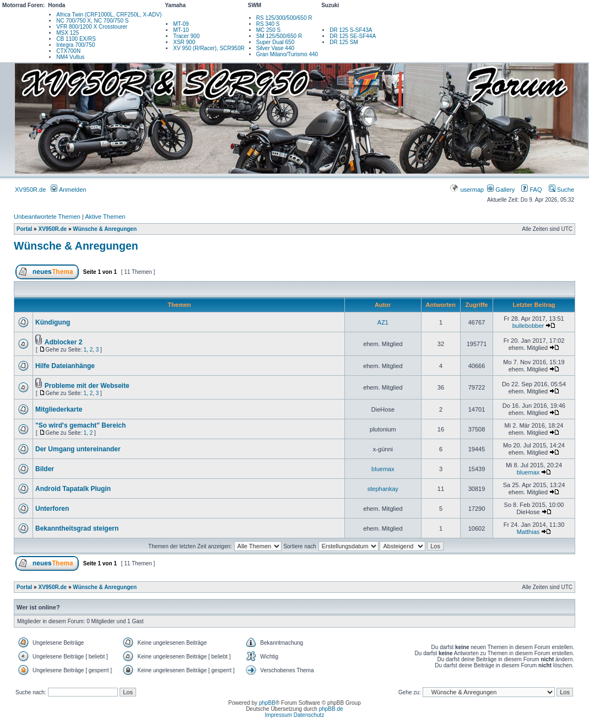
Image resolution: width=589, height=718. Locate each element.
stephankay (383, 488)
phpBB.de (331, 709)
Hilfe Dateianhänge (65, 366)
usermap (467, 189)
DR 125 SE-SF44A (352, 36)
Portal (24, 229)
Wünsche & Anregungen (105, 229)
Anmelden (68, 189)
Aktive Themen (105, 216)
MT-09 (180, 24)
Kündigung (52, 322)
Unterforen (52, 508)
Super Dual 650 (275, 42)
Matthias (528, 531)
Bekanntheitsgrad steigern (76, 528)
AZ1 (382, 322)
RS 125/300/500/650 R (284, 18)
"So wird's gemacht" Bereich (80, 425)
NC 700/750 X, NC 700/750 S (92, 21)
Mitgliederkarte (58, 409)
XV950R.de (30, 189)
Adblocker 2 (64, 342)
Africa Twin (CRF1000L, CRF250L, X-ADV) (108, 15)
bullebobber (528, 325)
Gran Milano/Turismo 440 (287, 54)
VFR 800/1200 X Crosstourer (91, 27)
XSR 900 (184, 42)
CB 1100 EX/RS (76, 39)
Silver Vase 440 (275, 48)
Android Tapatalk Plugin (73, 489)
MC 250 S (268, 30)
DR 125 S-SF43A (350, 30)
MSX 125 (67, 33)
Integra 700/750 (75, 45)
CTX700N (68, 51)
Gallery (501, 189)
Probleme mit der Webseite (87, 386)
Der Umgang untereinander (78, 449)
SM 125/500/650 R (279, 36)
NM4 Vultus (70, 57)
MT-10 (180, 30)
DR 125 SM (343, 42)
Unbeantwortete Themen (47, 216)
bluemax (383, 469)
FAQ (531, 189)
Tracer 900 (186, 36)
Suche (561, 189)
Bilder (44, 469)
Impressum (278, 715)
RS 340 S (268, 24)
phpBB (267, 703)
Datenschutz (309, 715)
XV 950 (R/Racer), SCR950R (209, 48)
